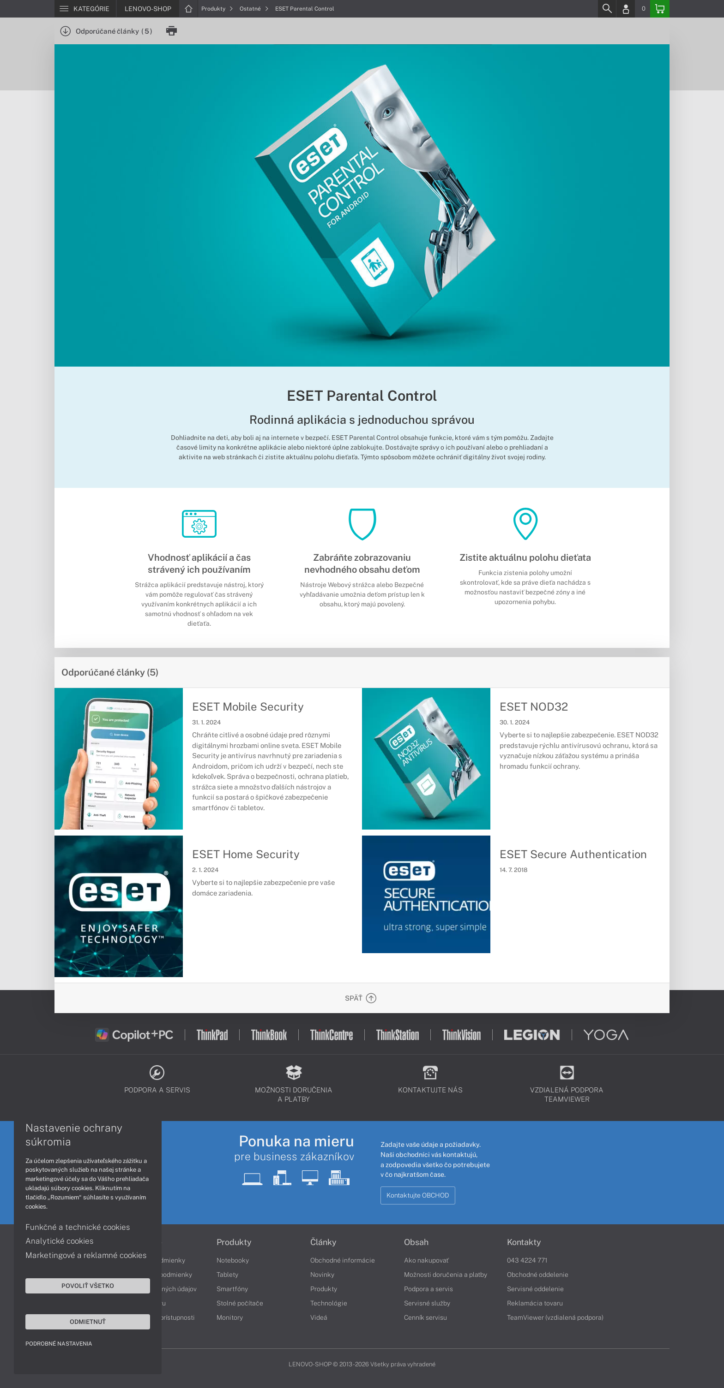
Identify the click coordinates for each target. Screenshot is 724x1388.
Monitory (230, 1317)
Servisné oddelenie (535, 1289)
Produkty (217, 9)
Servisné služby (427, 1303)
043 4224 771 (527, 1260)
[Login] (625, 9)
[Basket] (660, 9)
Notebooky (233, 1260)
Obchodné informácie (342, 1260)
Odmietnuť (88, 1321)
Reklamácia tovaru (535, 1303)
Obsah (416, 1242)
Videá (318, 1317)
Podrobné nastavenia (58, 1344)
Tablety (227, 1274)
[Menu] (85, 9)
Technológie (328, 1303)
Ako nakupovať (426, 1260)
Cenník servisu (425, 1317)
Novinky (322, 1274)
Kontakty (524, 1242)
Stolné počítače (240, 1303)
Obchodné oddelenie (537, 1274)
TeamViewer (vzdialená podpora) (555, 1317)
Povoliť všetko (87, 1285)
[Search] (606, 9)
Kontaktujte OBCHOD (417, 1195)
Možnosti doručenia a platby (445, 1274)
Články (323, 1242)
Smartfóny (232, 1289)
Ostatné (254, 9)
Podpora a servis (428, 1289)
